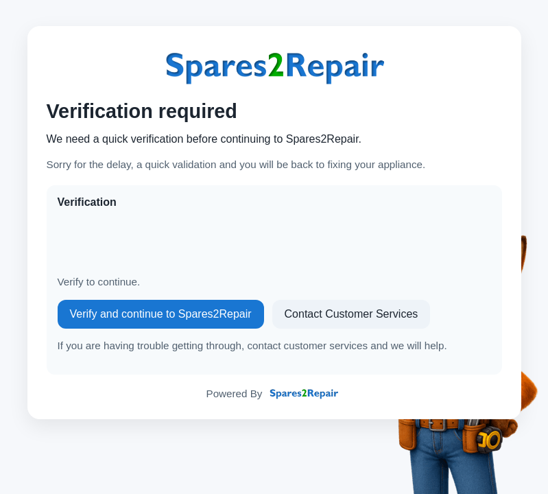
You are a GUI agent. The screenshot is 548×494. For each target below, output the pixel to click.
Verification (87, 202)
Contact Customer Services (351, 314)
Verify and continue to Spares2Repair (161, 314)
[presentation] (162, 242)
